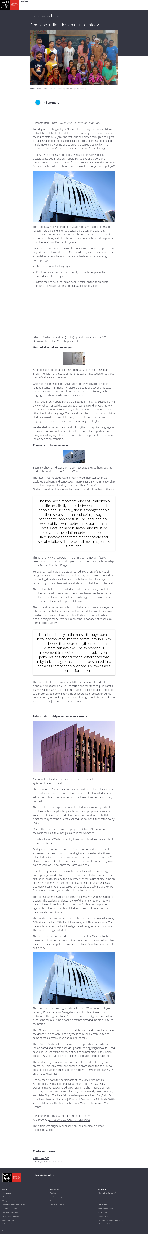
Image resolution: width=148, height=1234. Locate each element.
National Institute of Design (52, 778)
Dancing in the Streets (51, 564)
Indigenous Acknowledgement (27, 1207)
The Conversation (87, 1071)
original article (45, 1074)
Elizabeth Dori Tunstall (45, 68)
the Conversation (69, 734)
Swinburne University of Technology (79, 68)
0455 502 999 (41, 1102)
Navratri (71, 74)
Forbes (54, 314)
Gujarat (58, 82)
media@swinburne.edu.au (48, 1106)
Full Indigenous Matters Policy (37, 1216)
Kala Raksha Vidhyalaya (63, 187)
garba (83, 86)
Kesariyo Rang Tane (101, 871)
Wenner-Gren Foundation (55, 107)
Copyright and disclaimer (27, 1227)
